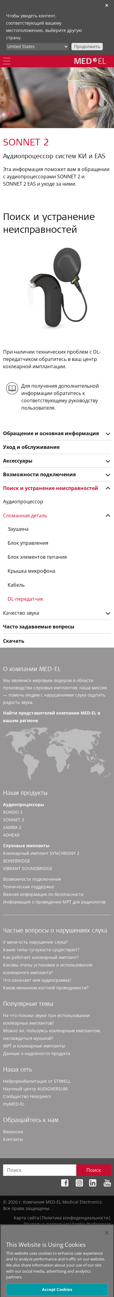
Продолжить (87, 46)
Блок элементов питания (37, 557)
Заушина (18, 529)
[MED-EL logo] (90, 61)
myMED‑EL (14, 1104)
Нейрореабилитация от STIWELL (37, 1081)
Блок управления (28, 543)
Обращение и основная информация (51, 433)
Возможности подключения (39, 474)
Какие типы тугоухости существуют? (41, 950)
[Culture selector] (37, 46)
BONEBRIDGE (16, 861)
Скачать (13, 641)
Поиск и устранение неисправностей (50, 488)
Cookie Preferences (91, 1224)
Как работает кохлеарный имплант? (41, 957)
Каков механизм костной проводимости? (45, 988)
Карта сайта (26, 1218)
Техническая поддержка (28, 887)
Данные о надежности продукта (36, 1053)
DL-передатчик (25, 599)
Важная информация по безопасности (43, 894)
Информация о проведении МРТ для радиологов (54, 902)
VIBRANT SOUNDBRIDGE (27, 868)
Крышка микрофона (31, 571)
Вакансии (13, 1131)
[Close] (106, 1237)
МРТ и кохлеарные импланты (34, 1046)
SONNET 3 (13, 820)
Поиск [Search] (93, 1170)
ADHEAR (11, 835)
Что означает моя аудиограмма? (37, 980)
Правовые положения (47, 1224)
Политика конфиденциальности (75, 1218)
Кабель (16, 585)
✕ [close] (107, 5)
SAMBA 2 (12, 827)
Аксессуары (18, 460)
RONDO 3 (12, 812)
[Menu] (6, 61)
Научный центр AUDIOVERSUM (35, 1089)
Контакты (13, 1139)
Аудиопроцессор (23, 501)
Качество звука (21, 613)
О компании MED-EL (32, 670)
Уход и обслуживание (31, 447)
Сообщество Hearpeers (27, 1096)
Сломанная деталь (25, 515)
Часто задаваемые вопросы (38, 626)
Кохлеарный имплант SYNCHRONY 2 (41, 853)
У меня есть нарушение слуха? (35, 942)
